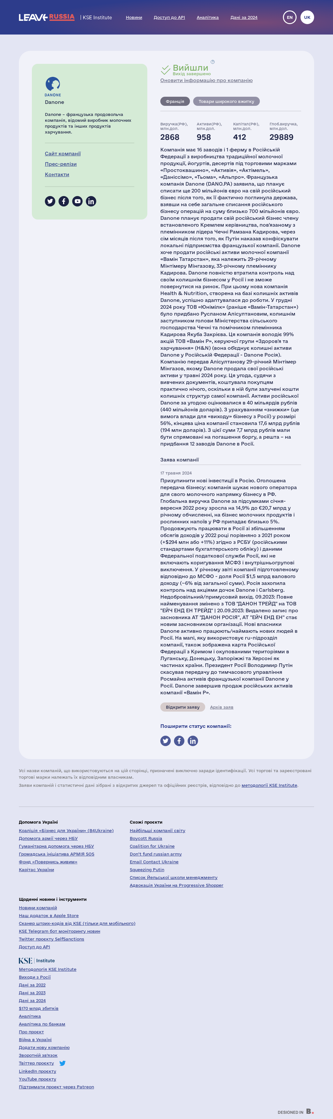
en (290, 17)
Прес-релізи (61, 164)
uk (307, 17)
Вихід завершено (192, 70)
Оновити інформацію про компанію (206, 80)
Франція (175, 101)
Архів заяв (221, 707)
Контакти (57, 174)
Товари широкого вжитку (226, 101)
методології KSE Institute (269, 785)
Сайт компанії (63, 153)
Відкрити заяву (183, 707)
